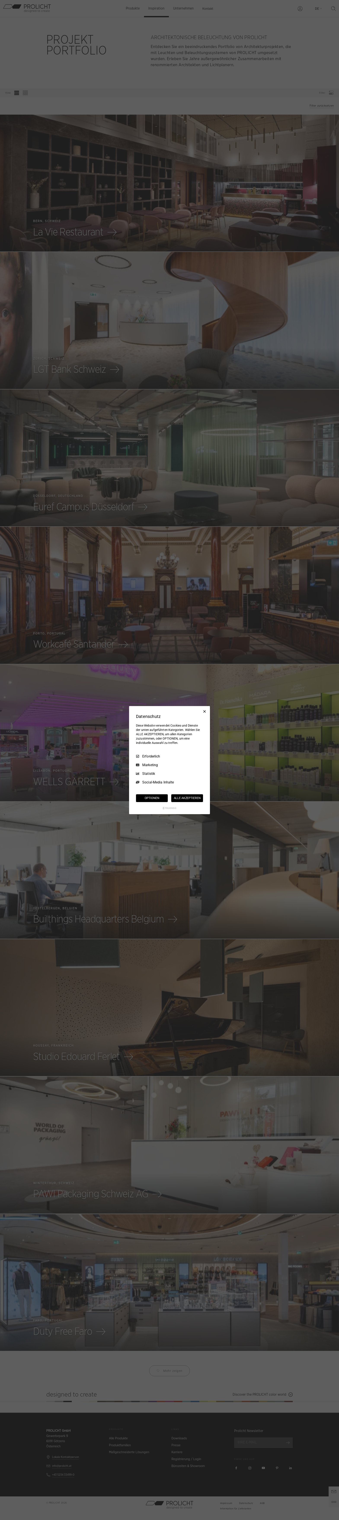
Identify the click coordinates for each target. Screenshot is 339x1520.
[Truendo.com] (169, 808)
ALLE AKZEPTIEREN (187, 798)
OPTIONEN (152, 798)
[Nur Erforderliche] (204, 711)
